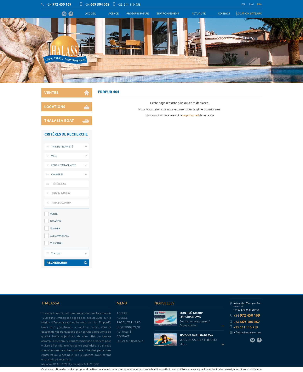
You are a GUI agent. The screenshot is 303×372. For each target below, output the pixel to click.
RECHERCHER (67, 262)
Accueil (90, 13)
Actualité (199, 13)
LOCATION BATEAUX (249, 13)
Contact (224, 13)
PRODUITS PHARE (137, 13)
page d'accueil (191, 115)
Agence (113, 13)
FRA (259, 4)
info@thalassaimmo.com (245, 332)
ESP (244, 4)
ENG (251, 4)
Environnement (168, 13)
